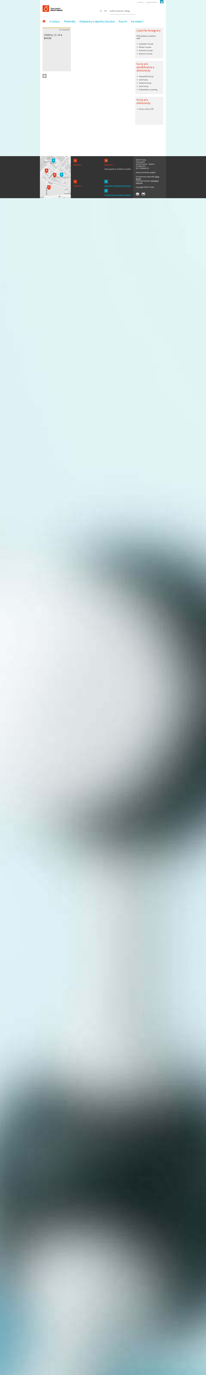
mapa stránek (151, 2)
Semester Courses (146, 44)
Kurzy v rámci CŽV (146, 109)
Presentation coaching (148, 89)
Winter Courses (145, 47)
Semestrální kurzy (146, 76)
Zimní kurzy (143, 86)
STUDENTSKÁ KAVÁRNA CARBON (117, 195)
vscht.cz (140, 2)
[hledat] (120, 11)
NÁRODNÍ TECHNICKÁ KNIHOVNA (117, 186)
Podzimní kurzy (145, 83)
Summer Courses (146, 50)
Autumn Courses (145, 53)
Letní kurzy (143, 79)
